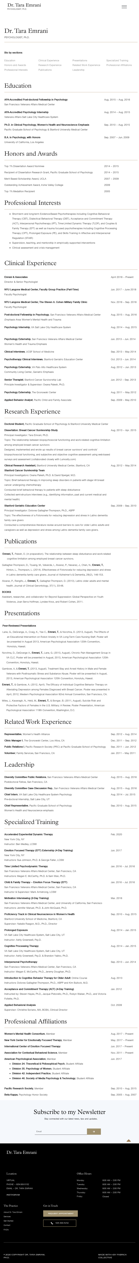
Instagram (13, 1195)
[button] (85, 7)
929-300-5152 (22, 1184)
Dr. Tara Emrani (24, 1188)
